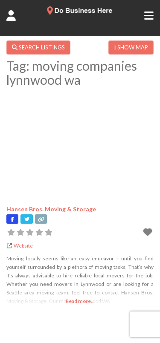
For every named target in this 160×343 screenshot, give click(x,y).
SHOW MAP (131, 47)
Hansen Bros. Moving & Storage (51, 209)
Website (23, 245)
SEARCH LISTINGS (38, 47)
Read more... (80, 301)
